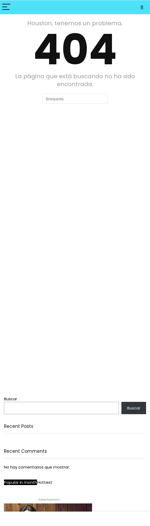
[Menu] (6, 7)
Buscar (10, 399)
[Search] (142, 7)
